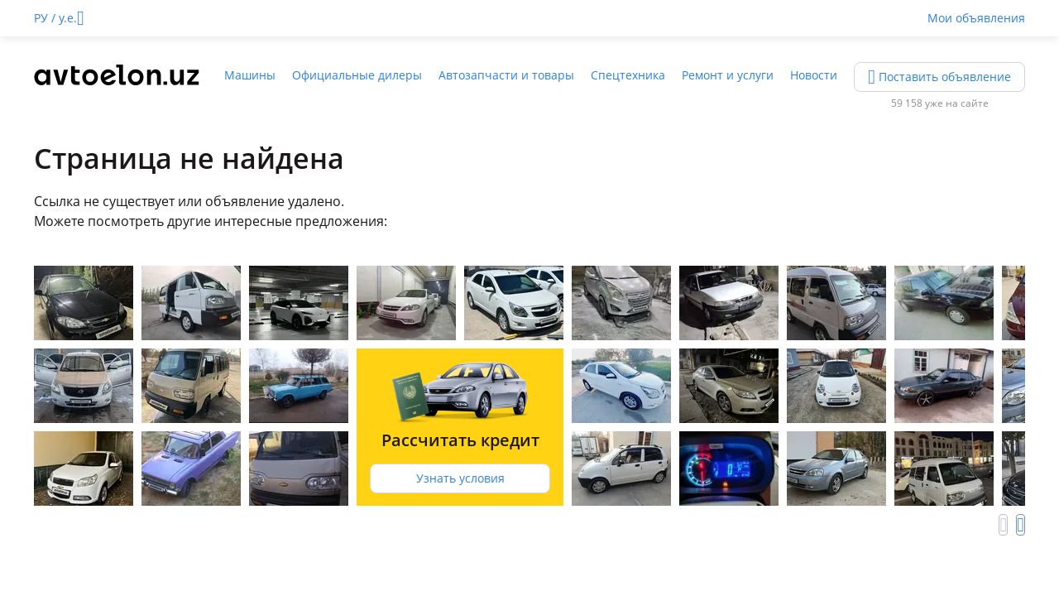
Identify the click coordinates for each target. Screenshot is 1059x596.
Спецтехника (628, 75)
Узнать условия (460, 478)
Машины (250, 75)
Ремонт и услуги (728, 75)
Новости (813, 75)
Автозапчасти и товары (506, 75)
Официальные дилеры (357, 75)
